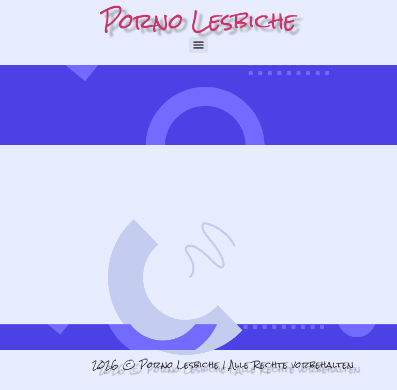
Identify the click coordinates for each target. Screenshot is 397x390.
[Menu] (198, 45)
